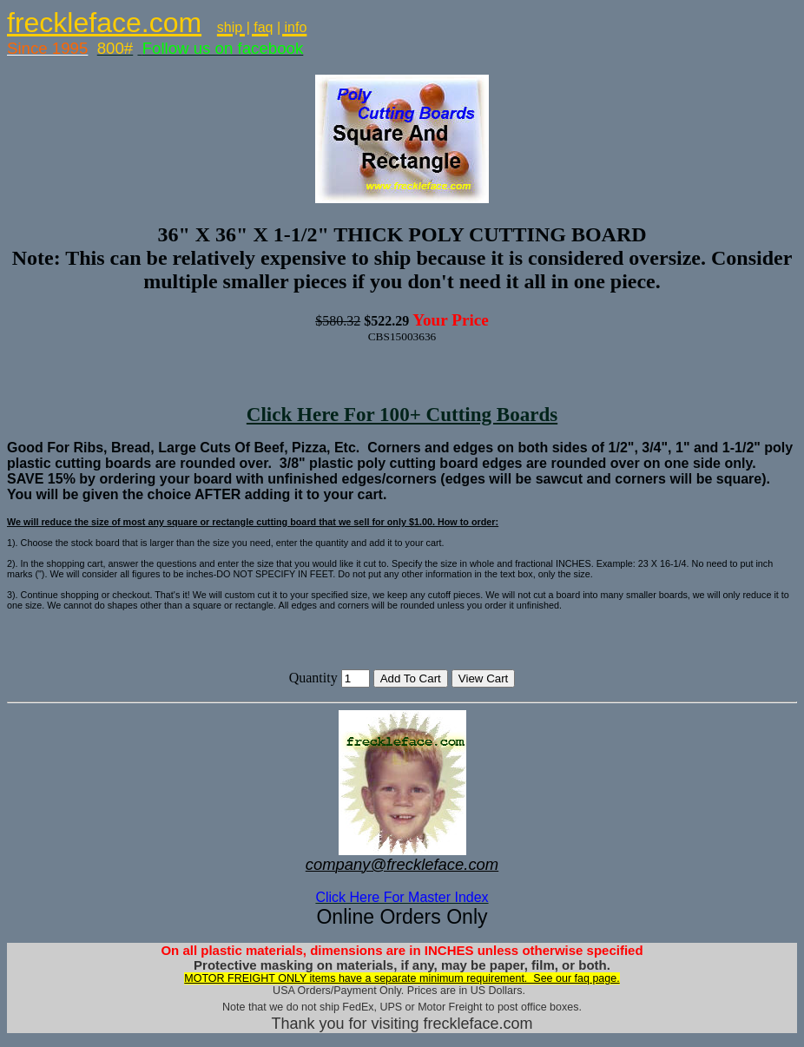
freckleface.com (104, 22)
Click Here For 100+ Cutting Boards (402, 414)
